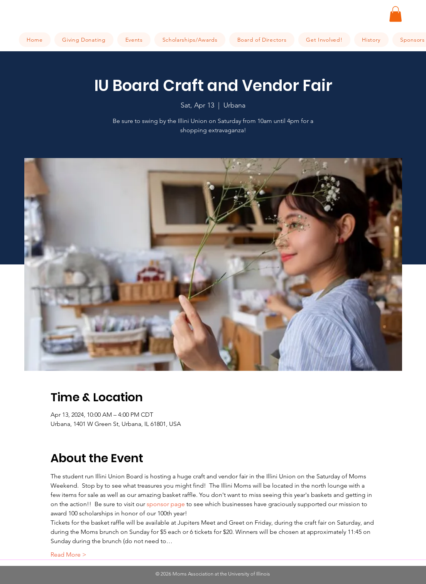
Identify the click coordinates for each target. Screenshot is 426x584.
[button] (395, 14)
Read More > (68, 554)
